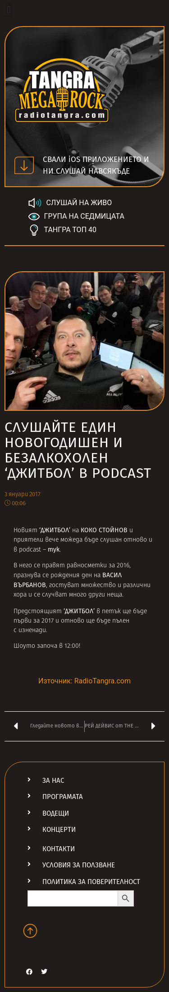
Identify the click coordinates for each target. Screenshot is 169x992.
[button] (9, 9)
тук (53, 549)
